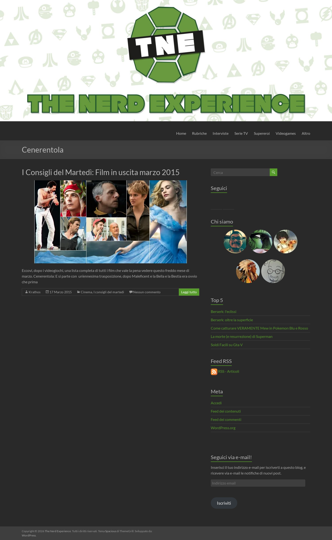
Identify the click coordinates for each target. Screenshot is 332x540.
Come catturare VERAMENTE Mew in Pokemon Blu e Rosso (259, 328)
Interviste (221, 133)
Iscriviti (224, 503)
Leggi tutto (189, 292)
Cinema (86, 292)
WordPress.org (223, 427)
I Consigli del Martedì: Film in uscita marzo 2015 (101, 172)
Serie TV (241, 133)
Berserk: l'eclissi (223, 311)
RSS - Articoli (225, 371)
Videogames (286, 133)
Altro (306, 133)
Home (181, 133)
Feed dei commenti (226, 419)
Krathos (34, 292)
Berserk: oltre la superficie (232, 319)
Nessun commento (147, 292)
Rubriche (199, 133)
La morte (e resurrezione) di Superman (242, 336)
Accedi (216, 402)
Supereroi (262, 133)
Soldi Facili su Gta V (227, 344)
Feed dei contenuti (226, 411)
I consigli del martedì (109, 292)
